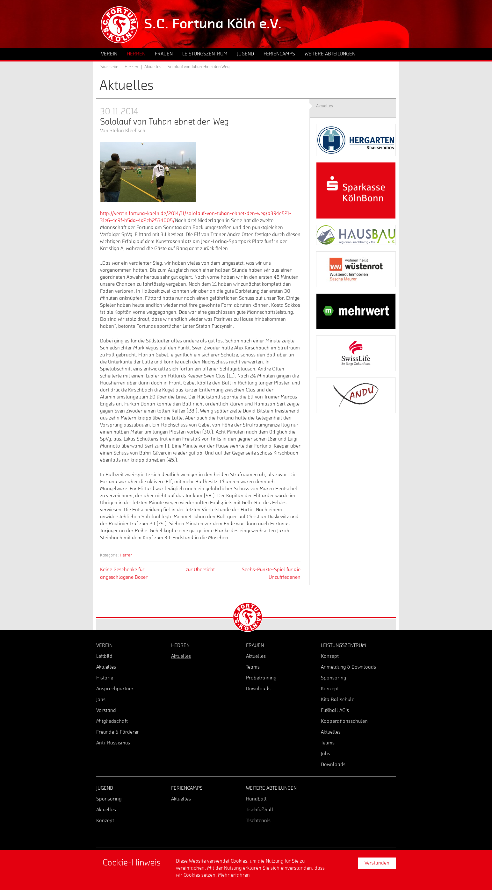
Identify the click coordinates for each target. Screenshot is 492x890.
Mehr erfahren (234, 875)
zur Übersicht (200, 569)
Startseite (109, 67)
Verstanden (377, 862)
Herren (126, 555)
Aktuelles (152, 67)
